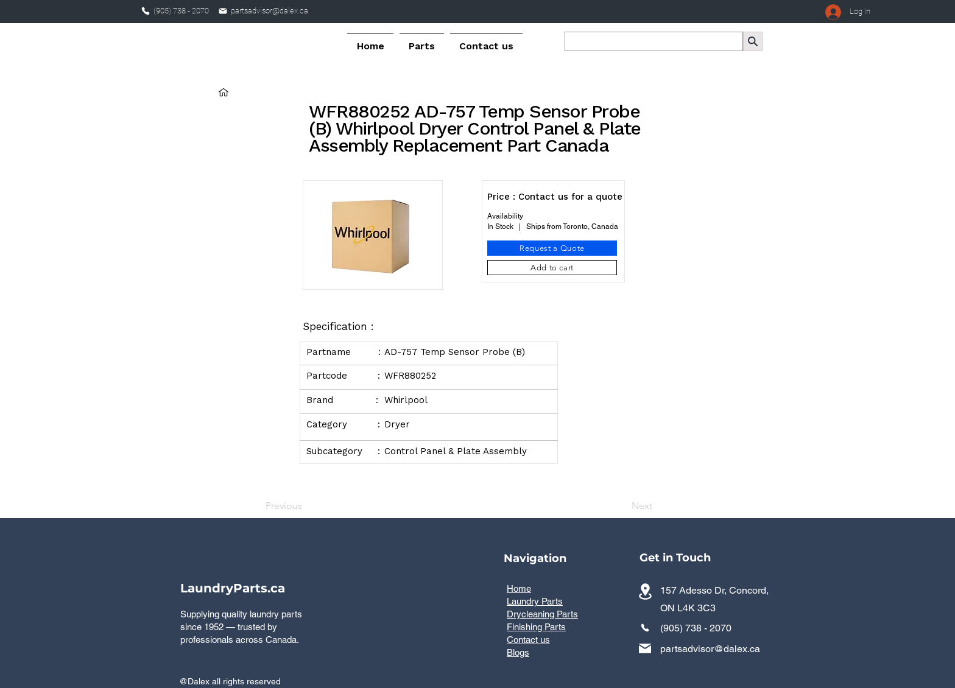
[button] (421, 41)
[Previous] (306, 506)
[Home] (223, 92)
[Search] (753, 41)
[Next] (621, 506)
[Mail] (223, 11)
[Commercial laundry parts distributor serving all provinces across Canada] (645, 591)
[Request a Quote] (552, 248)
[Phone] (145, 11)
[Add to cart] (552, 267)
